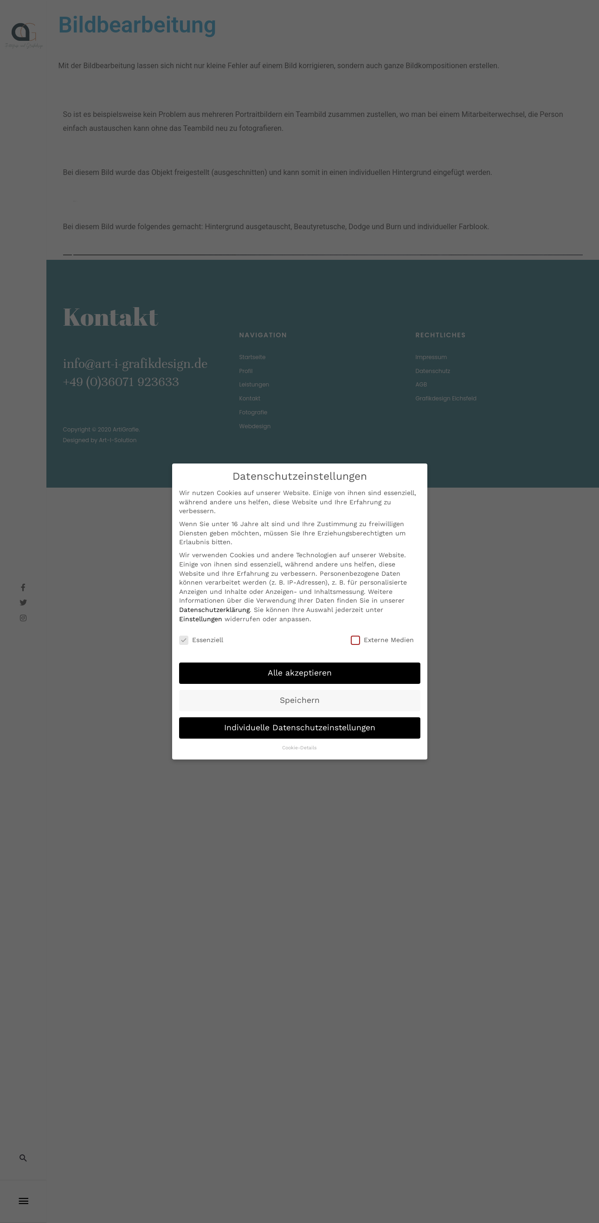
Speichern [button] (300, 699)
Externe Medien (382, 639)
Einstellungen (200, 618)
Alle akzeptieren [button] (300, 672)
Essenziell (201, 639)
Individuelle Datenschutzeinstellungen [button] (299, 727)
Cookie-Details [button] (299, 747)
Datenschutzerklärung (214, 609)
